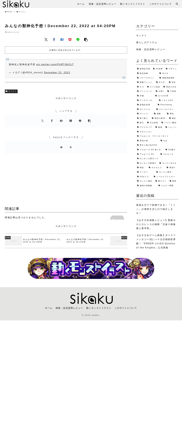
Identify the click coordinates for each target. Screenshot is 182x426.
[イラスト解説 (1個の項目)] (169, 123)
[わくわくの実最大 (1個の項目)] (147, 163)
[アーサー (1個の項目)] (145, 172)
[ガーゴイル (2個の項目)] (145, 109)
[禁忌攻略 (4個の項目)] (147, 73)
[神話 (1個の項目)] (141, 168)
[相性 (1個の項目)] (173, 181)
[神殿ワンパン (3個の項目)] (145, 82)
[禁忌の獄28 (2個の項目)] (159, 118)
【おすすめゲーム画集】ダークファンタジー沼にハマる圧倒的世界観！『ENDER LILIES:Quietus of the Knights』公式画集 (156, 241)
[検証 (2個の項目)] (173, 118)
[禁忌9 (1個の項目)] (172, 168)
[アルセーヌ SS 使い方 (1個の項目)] (150, 150)
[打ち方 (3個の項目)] (161, 82)
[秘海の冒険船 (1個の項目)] (146, 186)
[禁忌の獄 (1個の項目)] (147, 141)
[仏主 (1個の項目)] (168, 141)
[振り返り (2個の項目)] (143, 118)
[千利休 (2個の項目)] (172, 91)
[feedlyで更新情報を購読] (61, 147)
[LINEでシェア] (78, 39)
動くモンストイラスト (98, 308)
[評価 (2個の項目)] (145, 96)
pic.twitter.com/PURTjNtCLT (55, 64)
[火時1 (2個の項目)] (160, 91)
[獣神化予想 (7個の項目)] (143, 69)
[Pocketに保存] (70, 39)
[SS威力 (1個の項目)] (171, 150)
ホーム (48, 308)
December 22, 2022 (57, 72)
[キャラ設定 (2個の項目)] (154, 87)
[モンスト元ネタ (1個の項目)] (168, 163)
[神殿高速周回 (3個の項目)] (168, 78)
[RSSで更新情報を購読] (71, 147)
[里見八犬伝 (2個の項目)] (170, 87)
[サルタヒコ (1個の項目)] (156, 168)
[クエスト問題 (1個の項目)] (167, 186)
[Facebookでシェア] (54, 39)
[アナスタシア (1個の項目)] (145, 127)
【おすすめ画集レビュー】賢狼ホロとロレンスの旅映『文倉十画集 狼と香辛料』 (156, 224)
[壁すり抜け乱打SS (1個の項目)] (157, 145)
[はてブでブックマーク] (62, 39)
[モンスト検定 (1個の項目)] (145, 181)
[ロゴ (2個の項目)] (140, 87)
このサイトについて (126, 308)
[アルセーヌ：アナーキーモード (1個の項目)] (157, 136)
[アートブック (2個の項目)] (145, 91)
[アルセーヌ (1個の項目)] (168, 154)
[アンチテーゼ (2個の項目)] (146, 100)
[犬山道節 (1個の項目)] (153, 123)
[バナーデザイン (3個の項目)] (147, 78)
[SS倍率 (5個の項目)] (158, 69)
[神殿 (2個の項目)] (159, 114)
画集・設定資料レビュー (69, 308)
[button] (86, 39)
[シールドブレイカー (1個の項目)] (165, 177)
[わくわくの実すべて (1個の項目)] (157, 159)
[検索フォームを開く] (177, 4)
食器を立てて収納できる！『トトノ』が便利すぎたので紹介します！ (156, 209)
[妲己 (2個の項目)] (140, 123)
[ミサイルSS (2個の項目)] (168, 100)
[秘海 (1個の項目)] (159, 127)
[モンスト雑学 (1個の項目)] (166, 172)
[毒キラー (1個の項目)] (161, 181)
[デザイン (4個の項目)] (171, 69)
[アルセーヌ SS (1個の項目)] (147, 154)
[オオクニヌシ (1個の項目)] (157, 132)
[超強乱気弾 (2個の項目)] (146, 105)
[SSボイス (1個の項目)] (144, 177)
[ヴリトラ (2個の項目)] (144, 114)
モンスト (11, 91)
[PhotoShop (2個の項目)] (167, 105)
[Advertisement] (66, 181)
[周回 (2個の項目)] (172, 114)
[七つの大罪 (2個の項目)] (166, 96)
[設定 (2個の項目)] (173, 82)
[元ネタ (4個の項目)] (168, 73)
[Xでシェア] (46, 39)
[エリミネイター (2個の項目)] (166, 109)
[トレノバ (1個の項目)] (171, 127)
